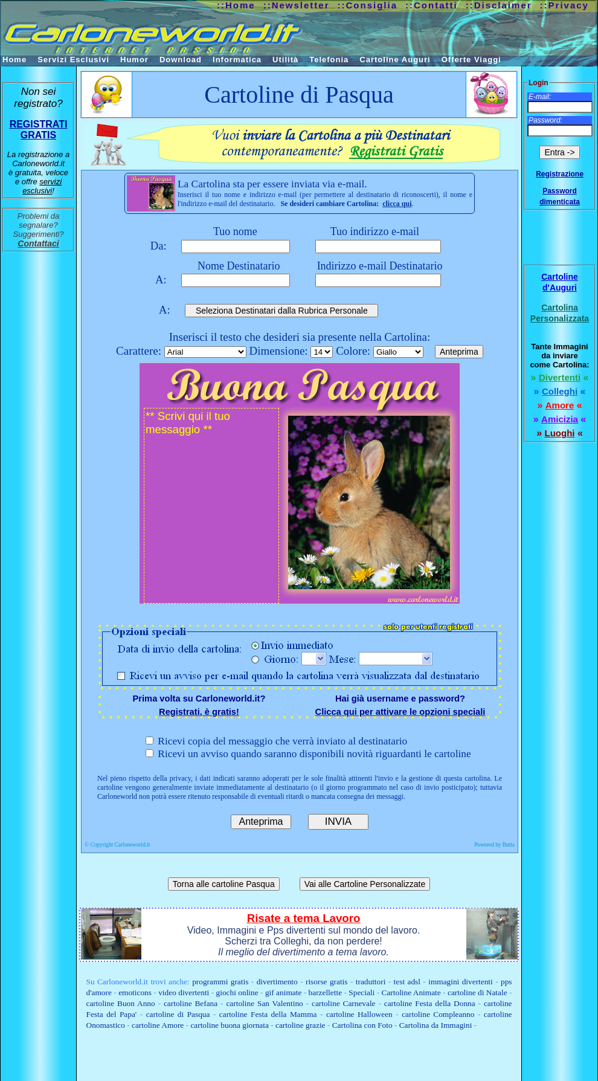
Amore (559, 405)
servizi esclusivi (42, 186)
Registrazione (560, 174)
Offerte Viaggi (471, 59)
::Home (236, 5)
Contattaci (38, 243)
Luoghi (560, 433)
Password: (545, 120)
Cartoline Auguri (394, 59)
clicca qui (396, 203)
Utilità (285, 59)
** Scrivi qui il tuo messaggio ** (211, 505)
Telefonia (329, 59)
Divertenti (559, 377)
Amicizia (559, 419)
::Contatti (431, 5)
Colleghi (559, 391)
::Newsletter (296, 5)
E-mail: (540, 96)
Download (180, 59)
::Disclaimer (499, 5)
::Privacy (564, 5)
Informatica (237, 59)
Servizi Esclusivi (73, 59)
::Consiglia (368, 5)
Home (14, 59)
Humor (134, 59)
